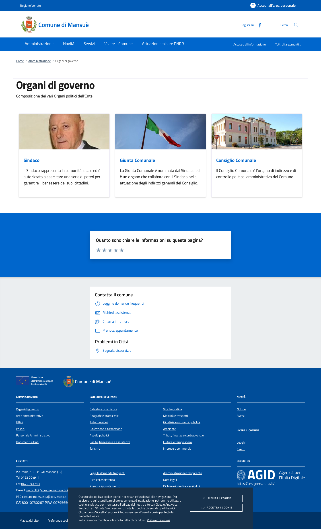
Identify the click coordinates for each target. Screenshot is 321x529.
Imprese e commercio (177, 448)
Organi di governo (27, 409)
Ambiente (169, 428)
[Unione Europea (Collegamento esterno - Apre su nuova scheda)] (36, 381)
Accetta (216, 507)
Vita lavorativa (172, 409)
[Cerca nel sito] (296, 25)
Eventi (241, 449)
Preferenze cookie (158, 520)
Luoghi (241, 442)
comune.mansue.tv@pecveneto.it (44, 496)
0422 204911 (30, 477)
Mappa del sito (29, 520)
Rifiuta (216, 498)
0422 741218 (30, 483)
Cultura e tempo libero (177, 442)
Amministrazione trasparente (182, 473)
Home (20, 60)
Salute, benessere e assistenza (110, 442)
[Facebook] (258, 25)
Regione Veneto (30, 5)
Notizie (241, 409)
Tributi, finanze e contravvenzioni (184, 435)
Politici (20, 428)
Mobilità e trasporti (175, 415)
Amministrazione (39, 60)
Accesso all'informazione (249, 44)
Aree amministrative (29, 415)
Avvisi (241, 415)
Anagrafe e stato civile (104, 415)
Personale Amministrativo (33, 435)
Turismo (95, 448)
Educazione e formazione (106, 428)
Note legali (170, 479)
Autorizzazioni (99, 422)
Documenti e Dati (27, 442)
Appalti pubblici (99, 435)
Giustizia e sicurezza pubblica (181, 422)
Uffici (19, 422)
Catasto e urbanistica (103, 409)
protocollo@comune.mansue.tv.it (47, 490)
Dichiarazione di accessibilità (181, 486)
